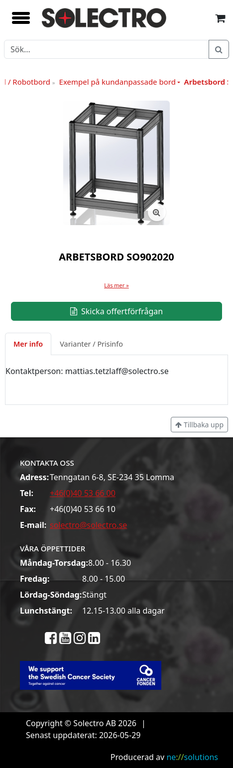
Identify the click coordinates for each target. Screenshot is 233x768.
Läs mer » (116, 285)
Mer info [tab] (28, 344)
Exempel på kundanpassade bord (117, 82)
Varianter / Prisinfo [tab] (91, 344)
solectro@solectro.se (88, 524)
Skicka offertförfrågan (116, 311)
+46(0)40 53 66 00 (83, 493)
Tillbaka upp (199, 424)
